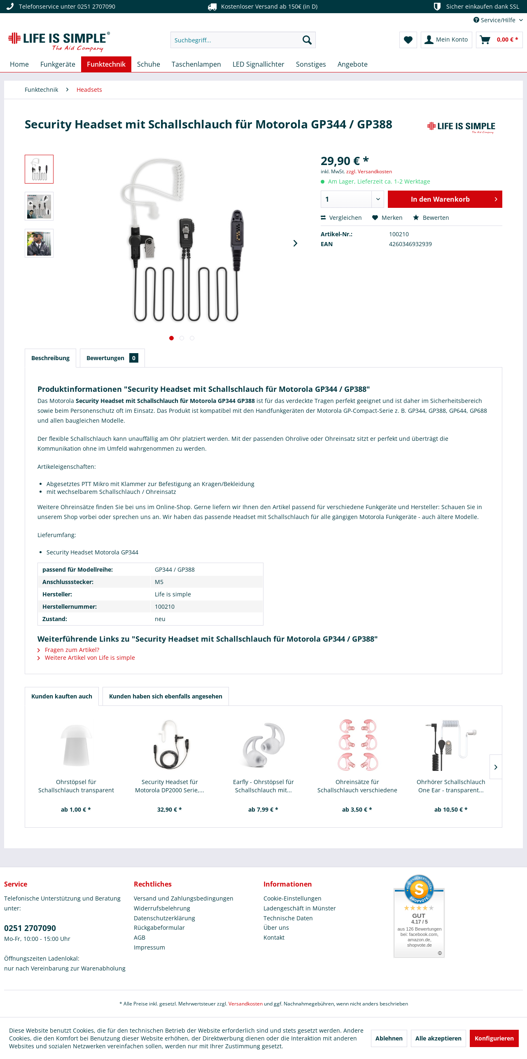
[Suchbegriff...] (243, 40)
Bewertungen (112, 358)
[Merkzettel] (408, 40)
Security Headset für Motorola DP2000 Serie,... (169, 786)
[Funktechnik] (106, 64)
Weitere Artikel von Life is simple (86, 657)
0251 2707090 (30, 928)
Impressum (149, 947)
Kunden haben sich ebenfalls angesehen (165, 696)
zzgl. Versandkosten (369, 171)
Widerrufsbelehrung (162, 908)
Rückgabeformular (159, 927)
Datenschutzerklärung (164, 918)
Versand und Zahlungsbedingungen (183, 898)
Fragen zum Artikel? (68, 650)
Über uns (276, 927)
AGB (139, 937)
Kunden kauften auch (61, 696)
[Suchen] (307, 40)
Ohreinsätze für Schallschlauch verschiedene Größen (357, 786)
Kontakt (274, 937)
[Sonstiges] (311, 64)
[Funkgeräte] (58, 64)
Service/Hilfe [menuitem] (495, 20)
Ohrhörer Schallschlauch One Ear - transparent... (451, 786)
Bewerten (431, 217)
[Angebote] (352, 64)
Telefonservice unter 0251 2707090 (59, 6)
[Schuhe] (148, 64)
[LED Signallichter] (258, 64)
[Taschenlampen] (196, 64)
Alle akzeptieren (438, 1038)
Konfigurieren (494, 1038)
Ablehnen (389, 1038)
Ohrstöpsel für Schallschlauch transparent (76, 786)
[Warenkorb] (499, 40)
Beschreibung (50, 358)
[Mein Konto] (446, 40)
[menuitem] (243, 40)
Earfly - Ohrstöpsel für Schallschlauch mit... (263, 786)
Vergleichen (341, 217)
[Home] (19, 64)
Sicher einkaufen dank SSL (475, 6)
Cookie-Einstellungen (293, 898)
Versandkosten (246, 1003)
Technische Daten (288, 918)
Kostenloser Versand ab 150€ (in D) (261, 6)
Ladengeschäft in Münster (300, 908)
